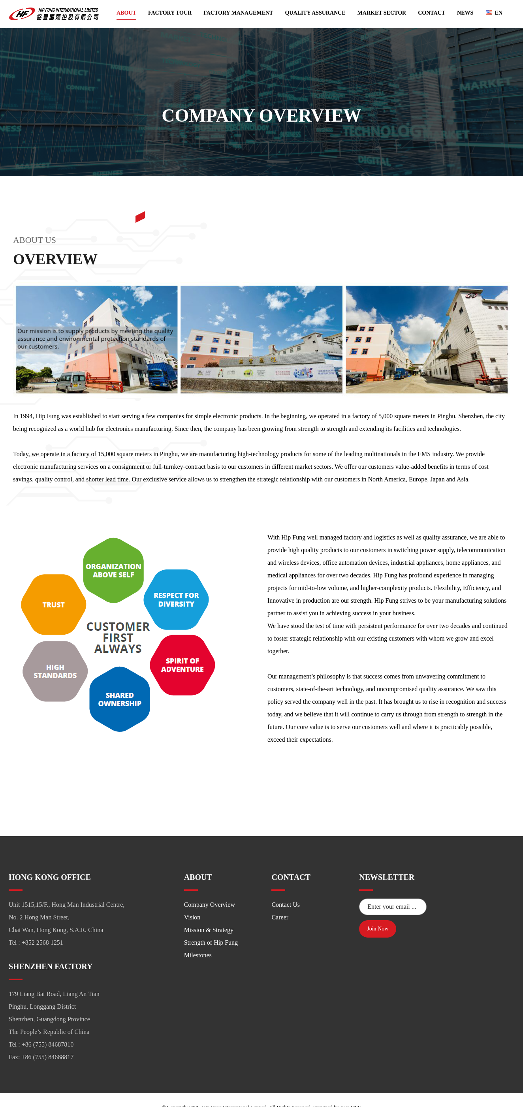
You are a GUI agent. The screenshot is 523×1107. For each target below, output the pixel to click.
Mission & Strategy (208, 915)
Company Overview (209, 890)
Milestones (198, 940)
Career (279, 902)
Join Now (377, 913)
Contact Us (285, 890)
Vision (192, 902)
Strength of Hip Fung (211, 928)
